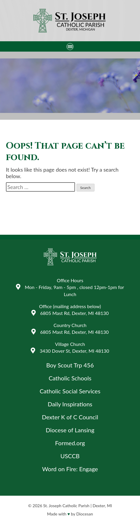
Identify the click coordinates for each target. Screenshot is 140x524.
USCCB (70, 455)
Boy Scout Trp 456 (70, 365)
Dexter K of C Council (70, 416)
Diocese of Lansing (70, 429)
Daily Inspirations (70, 404)
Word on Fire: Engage (70, 468)
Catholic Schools (70, 378)
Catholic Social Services (70, 391)
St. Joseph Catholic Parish (66, 505)
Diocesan (84, 513)
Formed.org (70, 442)
